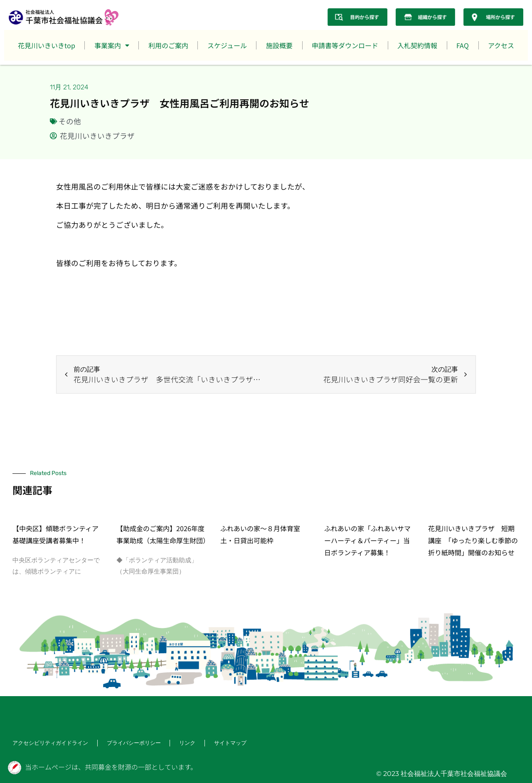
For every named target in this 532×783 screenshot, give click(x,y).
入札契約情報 (417, 45)
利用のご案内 (168, 45)
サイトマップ (219, 743)
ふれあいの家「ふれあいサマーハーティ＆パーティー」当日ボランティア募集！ (367, 540)
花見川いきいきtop (46, 45)
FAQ (462, 45)
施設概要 (279, 45)
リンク (177, 743)
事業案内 (111, 45)
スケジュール (227, 45)
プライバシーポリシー (126, 743)
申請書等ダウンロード (345, 45)
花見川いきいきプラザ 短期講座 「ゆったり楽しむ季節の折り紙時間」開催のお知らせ (473, 540)
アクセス (501, 45)
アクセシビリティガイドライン (47, 743)
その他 (70, 121)
